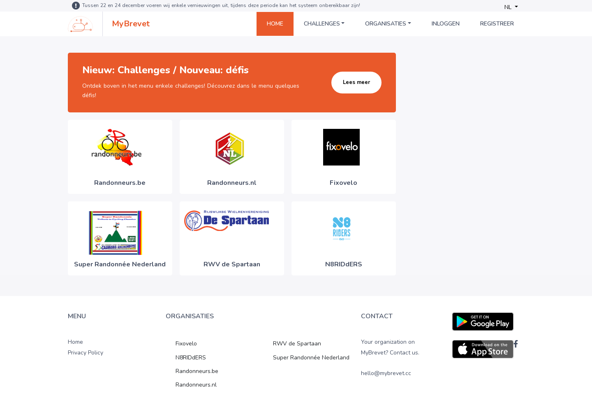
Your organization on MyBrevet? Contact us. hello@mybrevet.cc (390, 357)
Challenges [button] (322, 24)
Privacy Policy (85, 353)
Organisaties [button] (385, 24)
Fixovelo (186, 343)
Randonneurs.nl (196, 385)
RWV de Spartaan (297, 343)
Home (275, 24)
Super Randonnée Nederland (311, 357)
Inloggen (446, 24)
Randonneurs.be (197, 371)
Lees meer (356, 82)
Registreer (497, 24)
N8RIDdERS (191, 357)
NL (508, 7)
